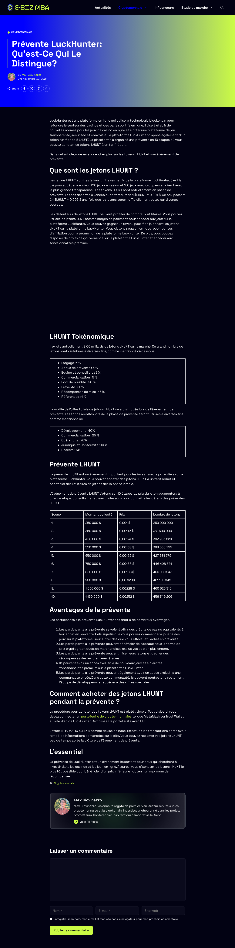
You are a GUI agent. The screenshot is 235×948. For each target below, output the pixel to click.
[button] (222, 7)
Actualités (103, 7)
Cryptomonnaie (134, 7)
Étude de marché (199, 7)
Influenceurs (164, 7)
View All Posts (88, 821)
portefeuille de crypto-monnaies (106, 716)
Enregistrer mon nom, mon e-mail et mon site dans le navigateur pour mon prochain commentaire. (116, 919)
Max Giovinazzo (32, 74)
